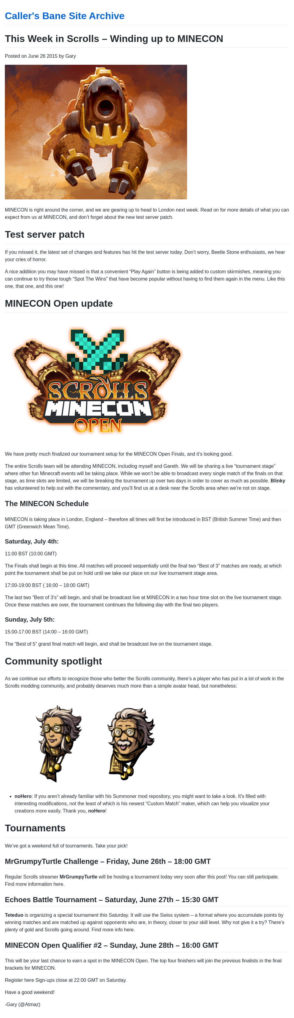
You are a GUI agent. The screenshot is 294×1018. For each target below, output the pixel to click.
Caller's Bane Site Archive (65, 15)
